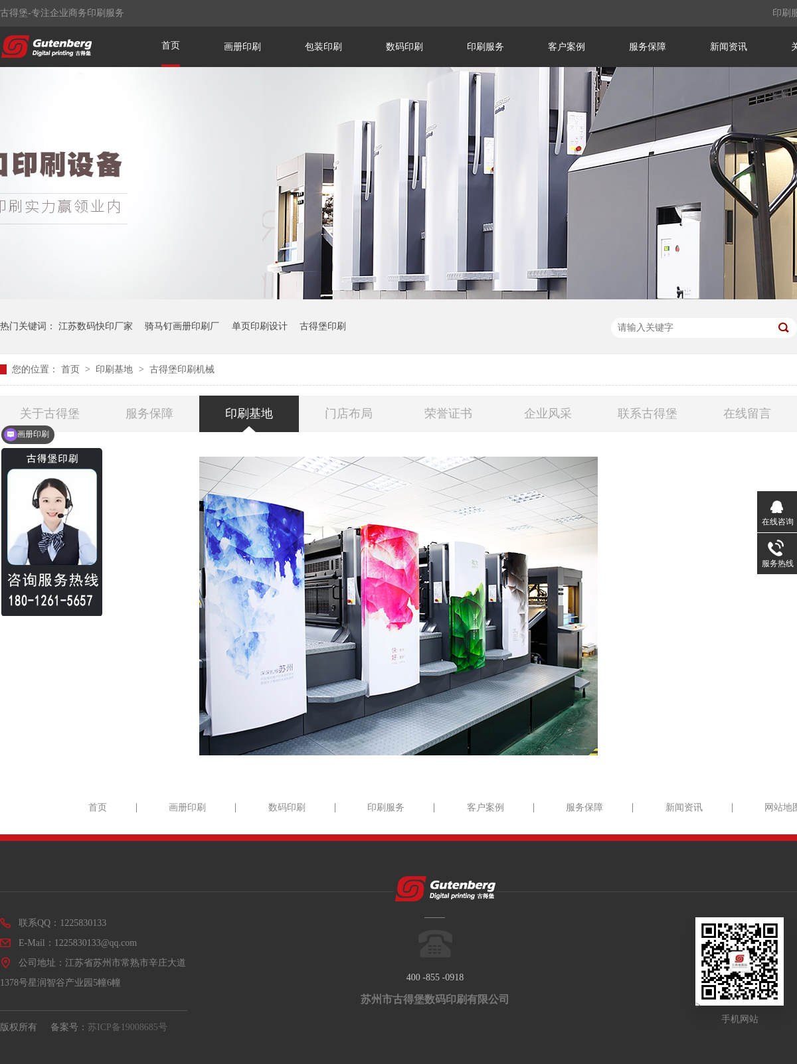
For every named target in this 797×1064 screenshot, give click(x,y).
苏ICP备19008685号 (127, 1027)
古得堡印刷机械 (182, 369)
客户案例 (566, 47)
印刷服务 (485, 47)
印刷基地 (115, 369)
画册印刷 (242, 47)
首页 (170, 45)
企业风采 (548, 413)
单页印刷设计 (260, 326)
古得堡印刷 (323, 326)
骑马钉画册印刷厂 (182, 326)
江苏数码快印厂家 (95, 326)
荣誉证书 (448, 413)
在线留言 (747, 413)
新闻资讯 (728, 47)
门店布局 (349, 413)
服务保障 (647, 47)
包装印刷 (323, 47)
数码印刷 (404, 47)
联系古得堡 (647, 413)
